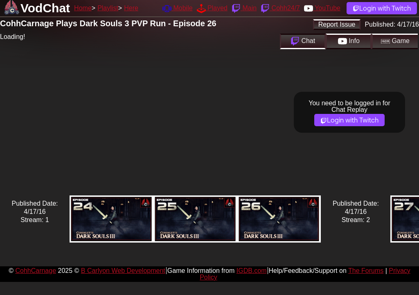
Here (131, 8)
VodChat (45, 8)
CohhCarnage (35, 270)
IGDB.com (252, 270)
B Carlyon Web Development (123, 270)
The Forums (365, 270)
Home (83, 8)
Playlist (107, 8)
